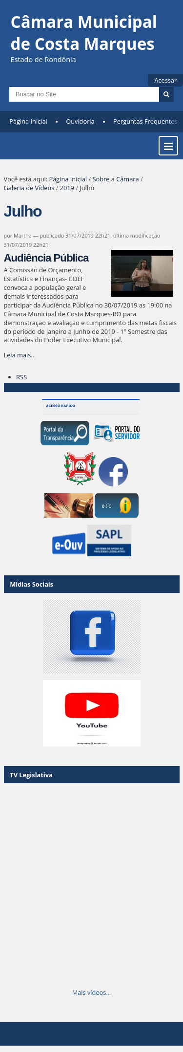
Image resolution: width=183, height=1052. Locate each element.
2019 (67, 187)
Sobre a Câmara (115, 179)
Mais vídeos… (91, 992)
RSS (21, 377)
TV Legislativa (31, 774)
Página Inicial (28, 121)
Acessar (165, 80)
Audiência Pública (46, 258)
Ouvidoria (80, 121)
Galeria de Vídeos (29, 187)
